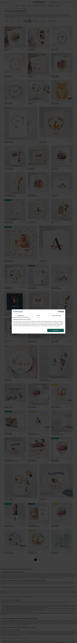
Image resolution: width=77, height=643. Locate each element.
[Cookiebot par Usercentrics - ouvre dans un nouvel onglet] (59, 312)
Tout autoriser (56, 330)
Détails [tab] (38, 315)
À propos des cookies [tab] (56, 315)
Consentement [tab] (20, 315)
